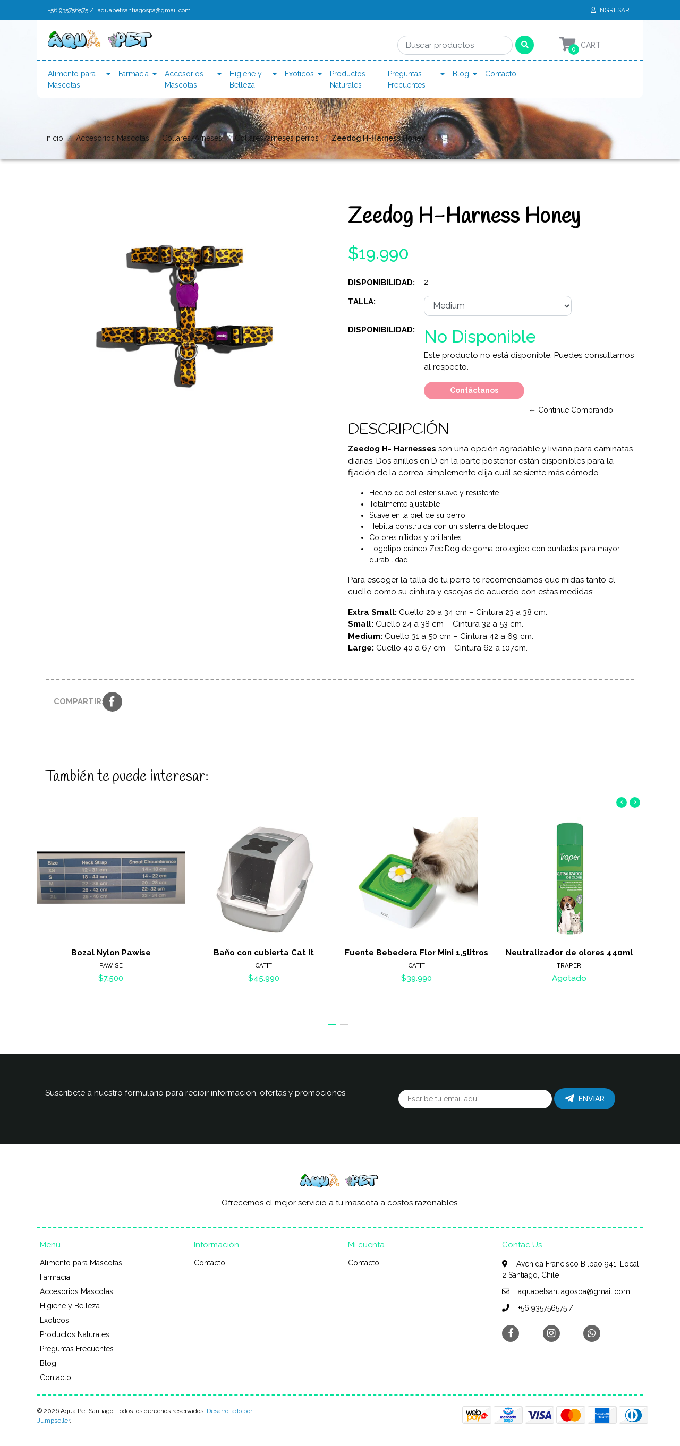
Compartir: (74, 701)
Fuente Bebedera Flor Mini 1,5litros (416, 952)
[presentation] (621, 802)
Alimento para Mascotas (72, 79)
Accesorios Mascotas (184, 79)
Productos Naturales (348, 79)
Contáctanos (474, 390)
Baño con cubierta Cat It (264, 952)
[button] (332, 1024)
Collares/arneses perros (277, 138)
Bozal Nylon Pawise (111, 952)
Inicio (54, 138)
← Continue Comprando (571, 410)
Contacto (500, 74)
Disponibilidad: (381, 282)
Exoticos (299, 74)
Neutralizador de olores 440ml (569, 952)
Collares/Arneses (192, 138)
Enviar (585, 1098)
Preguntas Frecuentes (407, 79)
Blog (461, 74)
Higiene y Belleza (246, 79)
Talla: (362, 301)
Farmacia (133, 74)
